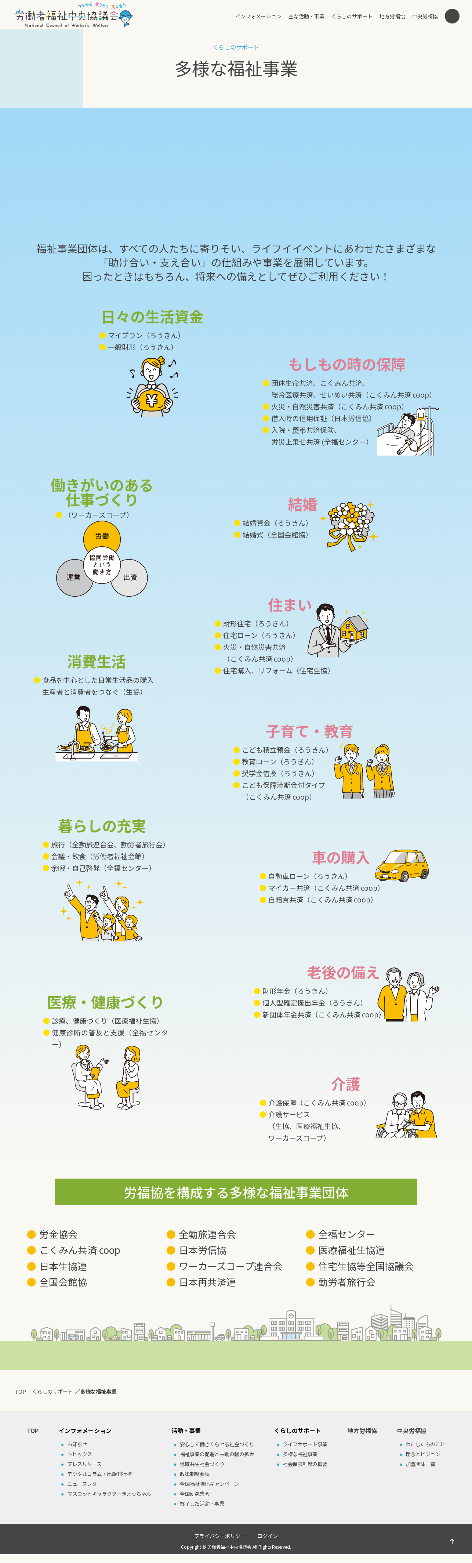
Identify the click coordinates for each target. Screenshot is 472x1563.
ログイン (267, 1536)
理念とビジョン (423, 1454)
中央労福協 (425, 16)
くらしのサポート (352, 16)
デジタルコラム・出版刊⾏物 (99, 1473)
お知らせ (77, 1444)
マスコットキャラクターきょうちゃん (109, 1493)
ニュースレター (84, 1483)
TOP (33, 1430)
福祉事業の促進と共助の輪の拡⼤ (217, 1454)
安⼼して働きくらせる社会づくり (217, 1444)
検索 (452, 16)
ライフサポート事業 (305, 1444)
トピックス (79, 1454)
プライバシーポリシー (220, 1536)
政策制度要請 (195, 1473)
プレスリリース (84, 1464)
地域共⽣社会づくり (202, 1464)
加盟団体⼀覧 (420, 1464)
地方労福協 (392, 16)
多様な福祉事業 (300, 1454)
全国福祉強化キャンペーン (209, 1483)
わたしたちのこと (425, 1444)
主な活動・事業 (306, 16)
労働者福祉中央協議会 (229, 1547)
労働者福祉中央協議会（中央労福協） (73, 14)
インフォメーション (258, 16)
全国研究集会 (195, 1493)
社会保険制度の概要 (305, 1464)
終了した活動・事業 (202, 1503)
